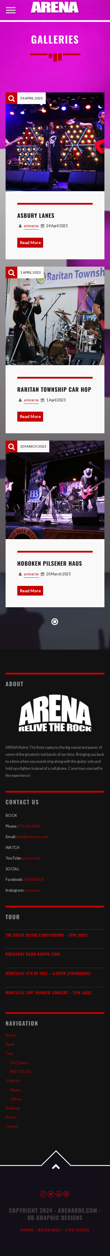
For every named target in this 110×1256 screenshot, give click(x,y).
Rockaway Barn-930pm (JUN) (33, 954)
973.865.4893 (29, 826)
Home (11, 1035)
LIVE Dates (19, 1063)
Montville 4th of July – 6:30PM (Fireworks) (48, 973)
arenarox (31, 226)
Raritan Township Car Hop (54, 389)
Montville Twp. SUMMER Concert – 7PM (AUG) (49, 992)
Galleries (13, 1081)
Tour (9, 1053)
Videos (15, 1099)
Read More (30, 242)
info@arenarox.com (33, 837)
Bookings (13, 1108)
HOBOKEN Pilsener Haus (49, 563)
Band (10, 1044)
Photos (15, 1090)
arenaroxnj (31, 858)
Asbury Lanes (36, 215)
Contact (12, 1126)
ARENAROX (34, 879)
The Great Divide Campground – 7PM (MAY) (47, 935)
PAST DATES (20, 1071)
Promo (11, 1117)
